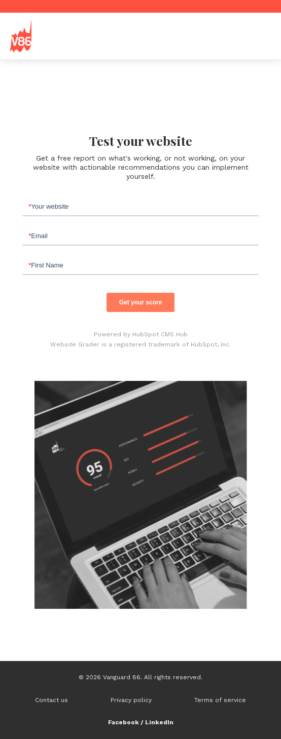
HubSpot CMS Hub (160, 334)
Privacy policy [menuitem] (131, 700)
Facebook (123, 722)
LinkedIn (159, 722)
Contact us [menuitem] (51, 700)
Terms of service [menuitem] (220, 700)
